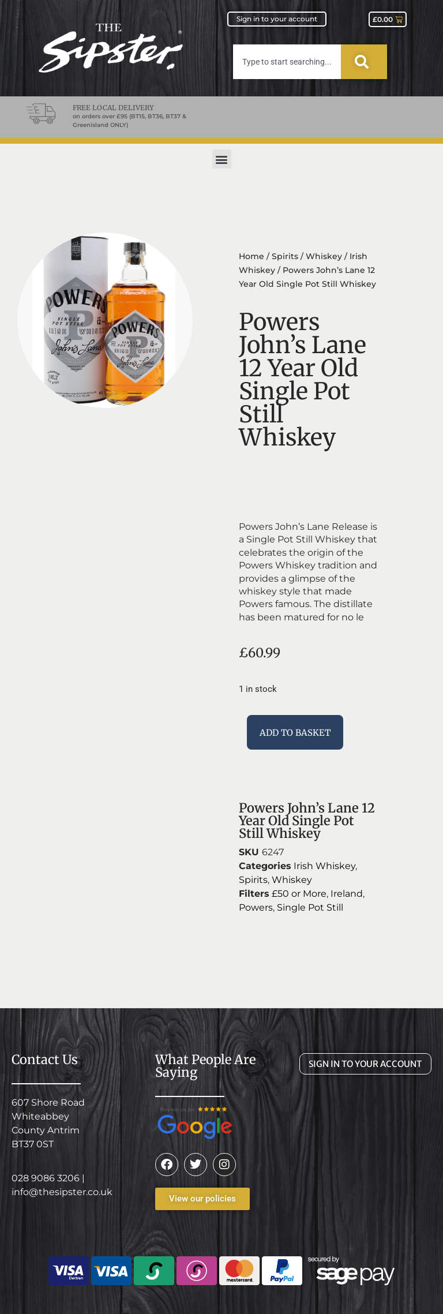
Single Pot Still (310, 907)
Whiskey (324, 256)
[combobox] (287, 61)
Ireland (347, 893)
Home (251, 256)
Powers (256, 907)
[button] (221, 159)
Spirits (285, 256)
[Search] (364, 61)
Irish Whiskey (324, 865)
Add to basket (295, 732)
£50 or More (299, 893)
